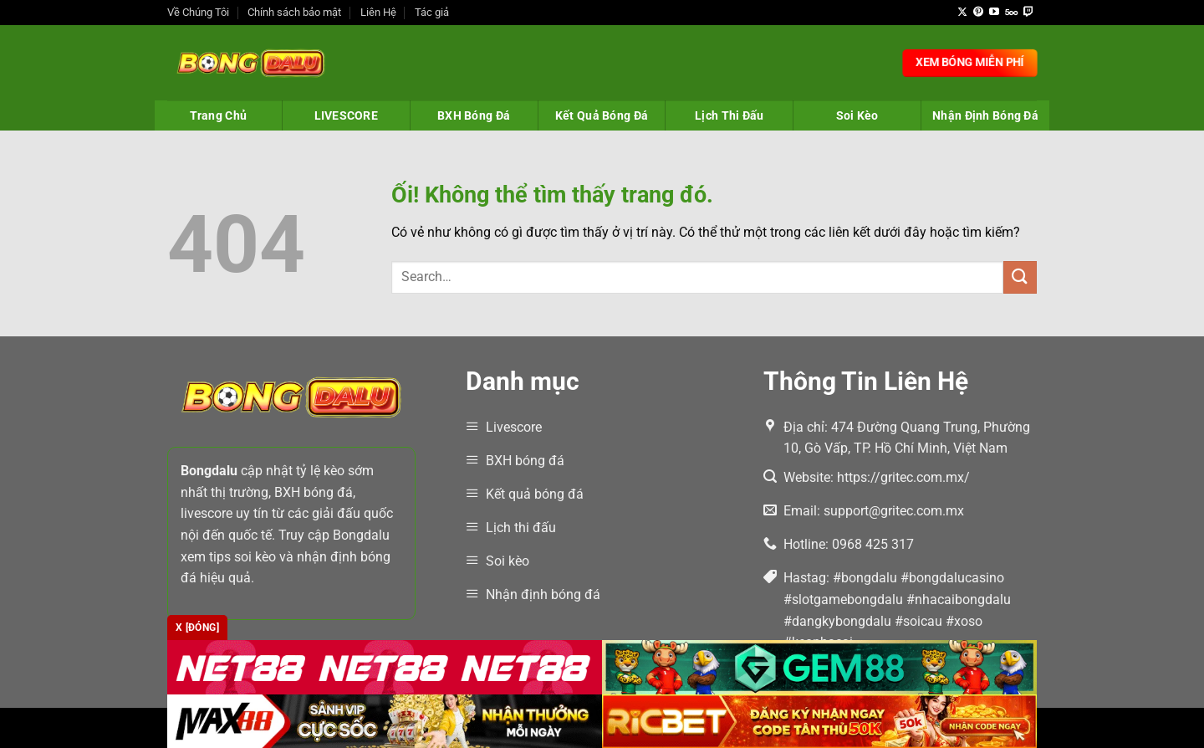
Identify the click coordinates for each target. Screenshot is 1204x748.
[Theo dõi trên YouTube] (994, 12)
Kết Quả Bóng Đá (601, 115)
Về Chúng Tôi (198, 12)
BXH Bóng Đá (473, 115)
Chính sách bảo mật (294, 12)
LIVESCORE (346, 115)
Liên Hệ (378, 12)
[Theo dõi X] (962, 12)
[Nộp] (1020, 277)
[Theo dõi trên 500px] (1011, 12)
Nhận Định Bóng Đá (985, 115)
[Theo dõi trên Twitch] (1028, 12)
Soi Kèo (857, 115)
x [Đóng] (197, 627)
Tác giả (432, 12)
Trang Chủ (218, 115)
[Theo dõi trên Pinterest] (978, 12)
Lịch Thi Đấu (729, 115)
